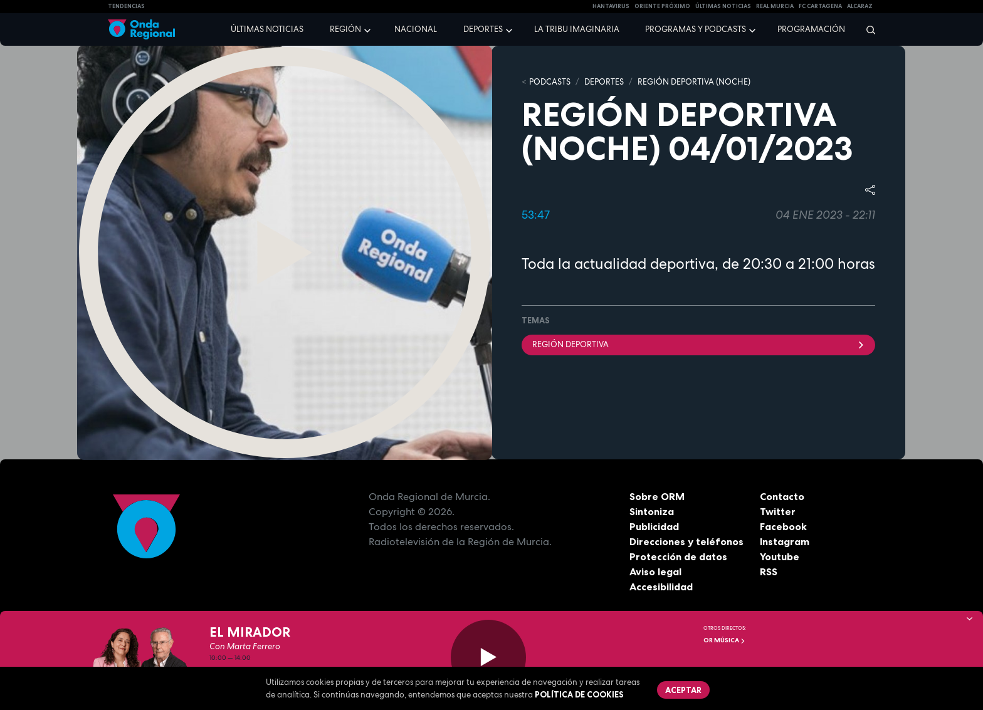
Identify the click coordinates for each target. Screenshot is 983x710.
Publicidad (654, 526)
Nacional (415, 29)
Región (345, 29)
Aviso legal (655, 571)
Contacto (782, 496)
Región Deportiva (698, 344)
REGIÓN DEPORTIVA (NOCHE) (694, 81)
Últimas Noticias (723, 6)
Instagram (784, 541)
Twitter (778, 511)
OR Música (724, 640)
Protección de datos (678, 556)
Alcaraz (860, 6)
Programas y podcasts (695, 29)
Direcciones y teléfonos (686, 541)
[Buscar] (866, 29)
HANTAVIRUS (610, 6)
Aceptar (683, 690)
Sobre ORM (657, 496)
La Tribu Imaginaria (576, 29)
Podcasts (549, 81)
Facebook (783, 526)
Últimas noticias (267, 29)
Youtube (779, 556)
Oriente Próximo (662, 6)
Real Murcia (775, 6)
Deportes (483, 29)
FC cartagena (820, 6)
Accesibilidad (661, 586)
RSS (768, 571)
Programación (811, 29)
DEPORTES (604, 81)
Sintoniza (651, 511)
